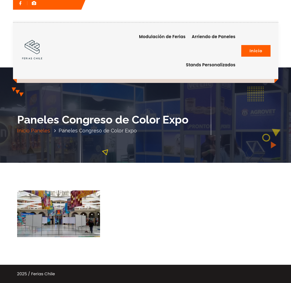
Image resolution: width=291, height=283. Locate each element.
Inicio (256, 51)
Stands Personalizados (210, 65)
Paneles (40, 130)
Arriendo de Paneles (213, 37)
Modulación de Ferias (162, 37)
